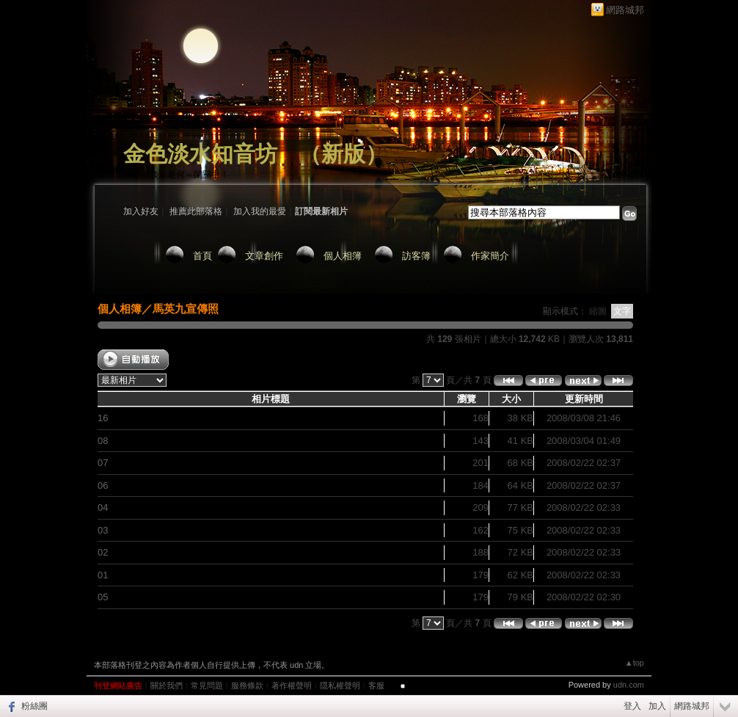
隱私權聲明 (340, 685)
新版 (343, 154)
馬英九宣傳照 (186, 308)
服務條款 (247, 685)
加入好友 (140, 211)
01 (103, 574)
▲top (634, 662)
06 (103, 485)
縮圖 (598, 311)
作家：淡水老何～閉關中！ (176, 175)
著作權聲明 (291, 685)
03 (103, 530)
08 (103, 440)
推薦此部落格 (195, 211)
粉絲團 (34, 706)
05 (103, 597)
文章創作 (264, 255)
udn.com (628, 684)
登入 (632, 706)
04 (103, 507)
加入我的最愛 (259, 211)
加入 (657, 706)
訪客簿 (416, 255)
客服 (376, 685)
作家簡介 (490, 255)
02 (103, 552)
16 (103, 417)
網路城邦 (625, 9)
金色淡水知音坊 (200, 154)
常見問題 (207, 685)
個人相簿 (343, 255)
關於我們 (166, 685)
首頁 (202, 255)
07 (103, 462)
